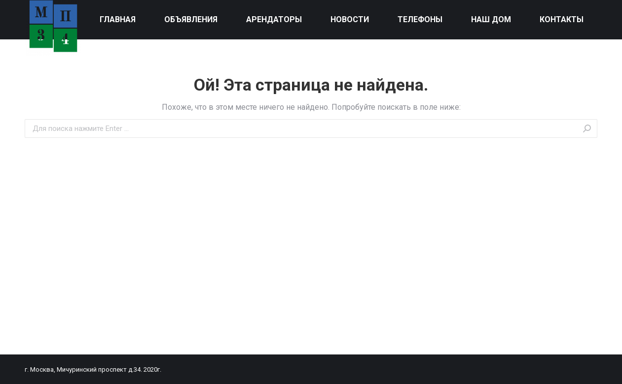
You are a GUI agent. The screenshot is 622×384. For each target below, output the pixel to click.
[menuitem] (118, 19)
